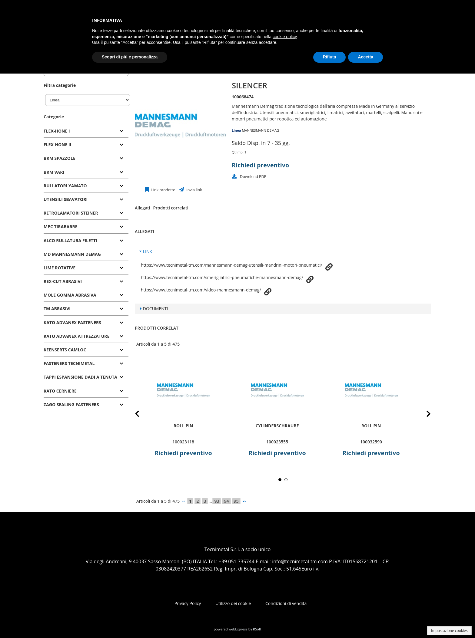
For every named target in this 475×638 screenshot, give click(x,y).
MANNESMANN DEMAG (260, 130)
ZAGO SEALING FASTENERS (71, 404)
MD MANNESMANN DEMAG (72, 254)
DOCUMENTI (155, 308)
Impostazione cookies (449, 630)
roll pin (183, 426)
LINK (147, 251)
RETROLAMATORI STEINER (71, 213)
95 (236, 501)
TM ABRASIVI (57, 308)
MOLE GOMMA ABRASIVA (70, 295)
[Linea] (87, 100)
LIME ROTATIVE (59, 268)
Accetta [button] (365, 56)
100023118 (183, 442)
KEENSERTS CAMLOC (65, 350)
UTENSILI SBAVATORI (66, 199)
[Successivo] (244, 501)
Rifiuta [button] (329, 56)
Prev (141, 415)
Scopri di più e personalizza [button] (130, 56)
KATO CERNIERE (60, 391)
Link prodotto (162, 189)
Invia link (193, 189)
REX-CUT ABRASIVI (63, 281)
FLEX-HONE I (57, 131)
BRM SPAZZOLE (59, 158)
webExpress (238, 629)
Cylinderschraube (277, 426)
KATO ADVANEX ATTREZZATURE (76, 336)
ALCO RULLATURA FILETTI (70, 240)
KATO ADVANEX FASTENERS (72, 322)
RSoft (257, 629)
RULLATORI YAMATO (65, 186)
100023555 (277, 442)
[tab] (86, 131)
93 (216, 501)
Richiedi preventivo (260, 165)
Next (423, 415)
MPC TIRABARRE (61, 226)
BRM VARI (54, 172)
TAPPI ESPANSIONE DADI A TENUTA (80, 377)
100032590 (371, 442)
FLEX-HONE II (57, 144)
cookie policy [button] (285, 36)
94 (226, 501)
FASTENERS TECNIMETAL (69, 363)
